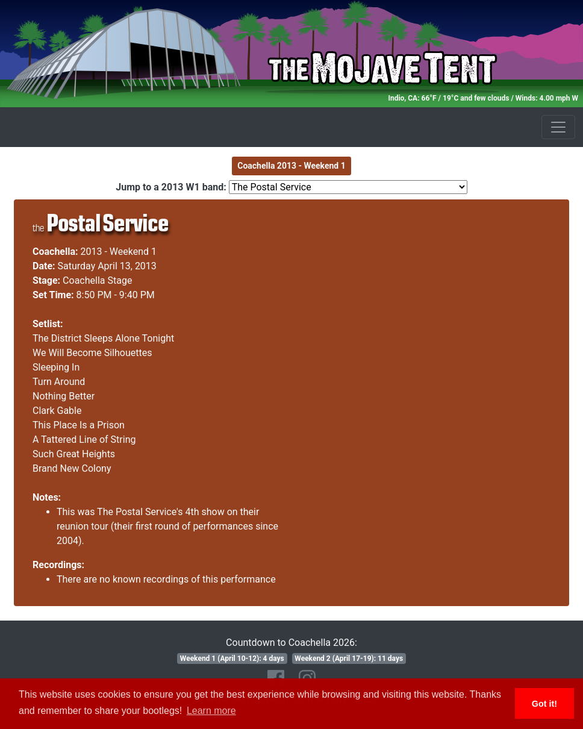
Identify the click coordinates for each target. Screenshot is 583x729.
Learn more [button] (211, 711)
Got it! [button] (544, 704)
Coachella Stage (97, 280)
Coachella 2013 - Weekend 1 (291, 166)
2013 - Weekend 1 (119, 251)
